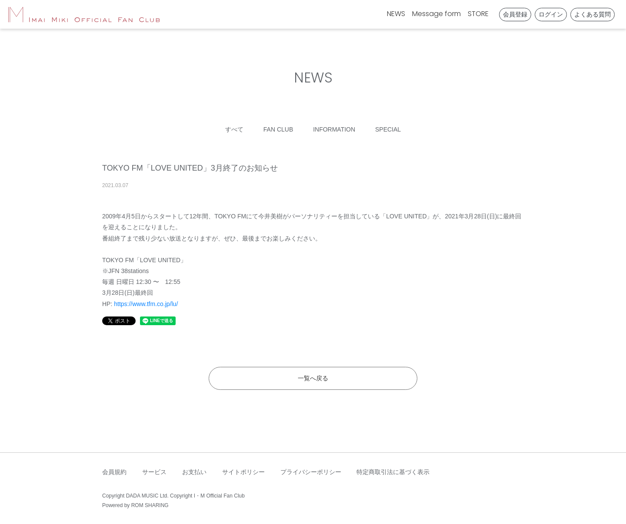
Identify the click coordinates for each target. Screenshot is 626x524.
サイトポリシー (243, 471)
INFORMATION (334, 129)
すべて (234, 129)
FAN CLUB (278, 129)
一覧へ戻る (313, 378)
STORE (478, 14)
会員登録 (515, 14)
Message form (436, 14)
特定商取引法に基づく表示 (393, 471)
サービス (154, 471)
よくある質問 (592, 14)
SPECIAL (388, 129)
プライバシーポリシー (310, 471)
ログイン (551, 14)
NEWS (396, 14)
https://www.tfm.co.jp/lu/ (146, 303)
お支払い (194, 471)
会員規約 (114, 471)
